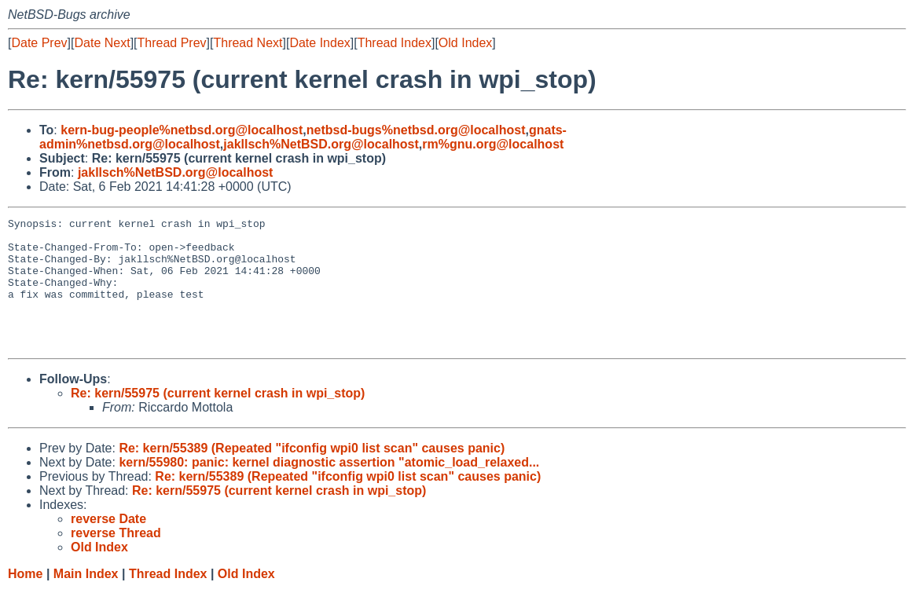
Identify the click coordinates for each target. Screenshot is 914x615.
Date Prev (39, 42)
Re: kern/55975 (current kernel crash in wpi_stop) (218, 419)
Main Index (86, 599)
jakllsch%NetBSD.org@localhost (321, 144)
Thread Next (247, 42)
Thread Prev (172, 42)
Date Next (102, 42)
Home (25, 599)
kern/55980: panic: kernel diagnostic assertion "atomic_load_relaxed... (329, 488)
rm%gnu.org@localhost (492, 144)
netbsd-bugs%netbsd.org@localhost (416, 130)
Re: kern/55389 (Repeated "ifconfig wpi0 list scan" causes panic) (312, 474)
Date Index (319, 42)
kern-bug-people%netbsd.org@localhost (182, 130)
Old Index (465, 42)
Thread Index (394, 42)
